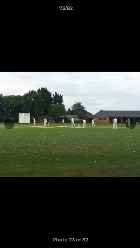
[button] (115, 10)
